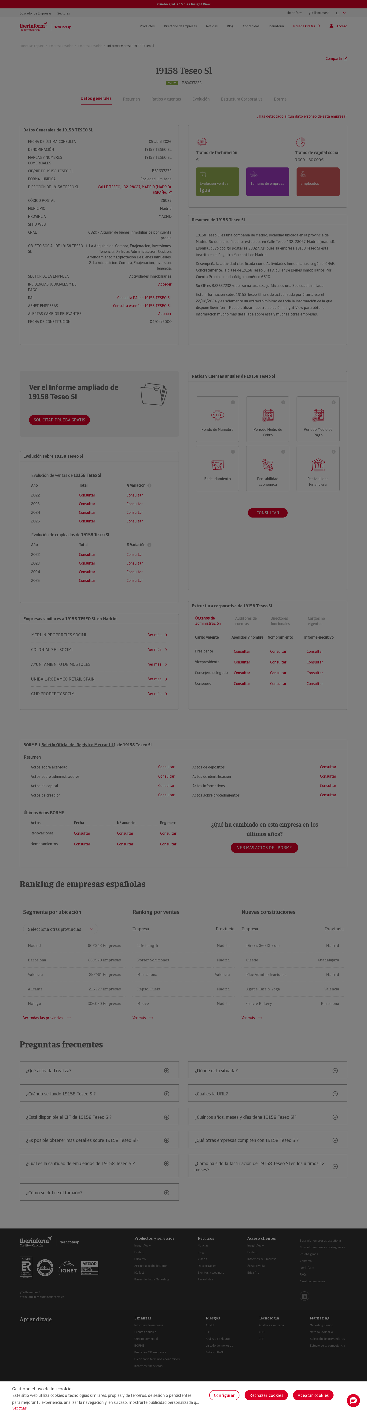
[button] (353, 1400)
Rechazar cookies (266, 1395)
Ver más (19, 1408)
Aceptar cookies (313, 1395)
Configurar (224, 1395)
